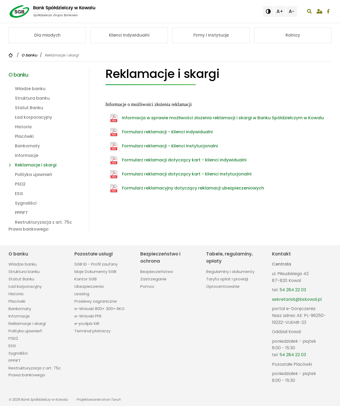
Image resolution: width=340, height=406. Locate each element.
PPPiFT (21, 213)
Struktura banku (32, 98)
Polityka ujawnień (33, 174)
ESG (19, 194)
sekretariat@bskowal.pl (297, 299)
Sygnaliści (26, 203)
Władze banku (30, 89)
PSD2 (20, 184)
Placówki (24, 136)
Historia (23, 127)
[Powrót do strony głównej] (11, 55)
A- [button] (292, 11)
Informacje (26, 155)
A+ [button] (280, 11)
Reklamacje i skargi (36, 165)
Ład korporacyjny (33, 117)
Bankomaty (27, 146)
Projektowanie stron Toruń (98, 399)
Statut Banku (29, 108)
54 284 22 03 (292, 290)
